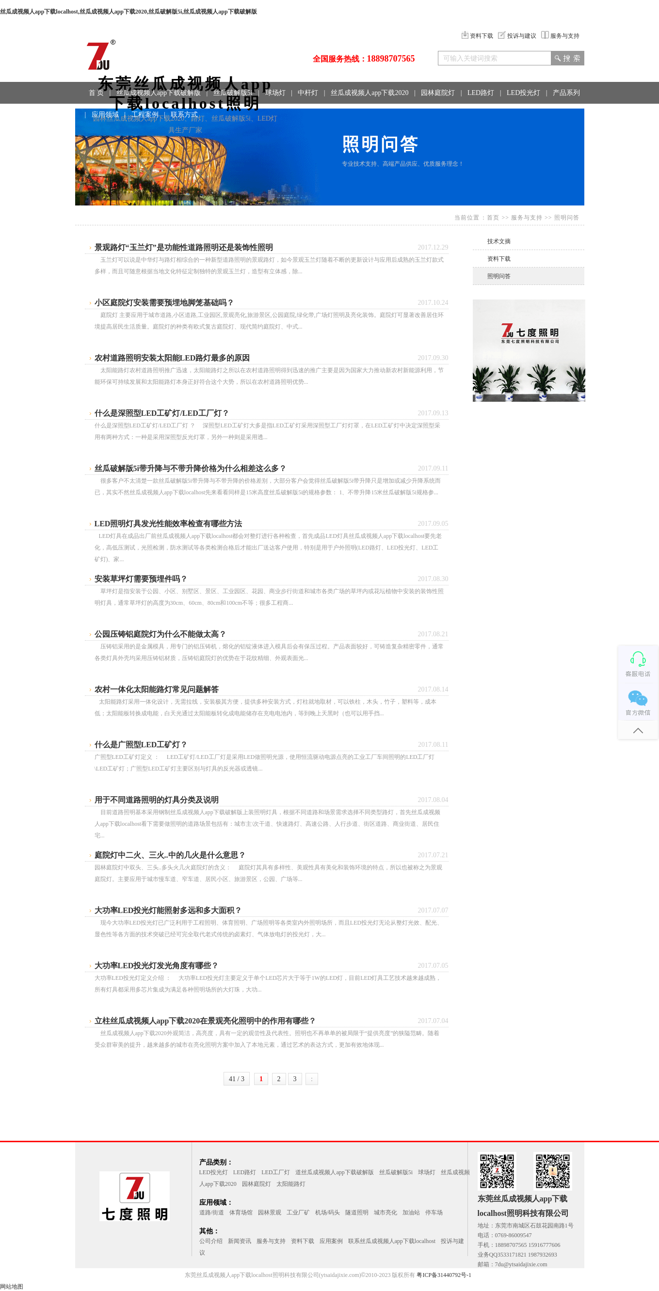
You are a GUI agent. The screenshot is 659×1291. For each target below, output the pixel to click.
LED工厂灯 (275, 1172)
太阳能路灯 (290, 1184)
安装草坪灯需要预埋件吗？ (141, 579)
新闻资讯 (239, 1241)
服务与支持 (560, 35)
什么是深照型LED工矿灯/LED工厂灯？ (162, 413)
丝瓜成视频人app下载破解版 (158, 92)
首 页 (96, 92)
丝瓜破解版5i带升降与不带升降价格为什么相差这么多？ (191, 468)
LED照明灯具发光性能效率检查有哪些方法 (168, 524)
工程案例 (145, 114)
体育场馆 (241, 1212)
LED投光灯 (523, 92)
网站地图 (11, 1286)
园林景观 (269, 1212)
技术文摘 (499, 241)
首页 (493, 217)
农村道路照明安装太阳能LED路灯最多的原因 (172, 358)
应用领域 (105, 114)
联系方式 (184, 114)
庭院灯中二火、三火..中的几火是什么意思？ (170, 855)
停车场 (434, 1212)
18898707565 (391, 58)
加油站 (411, 1212)
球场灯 (275, 92)
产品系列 (566, 92)
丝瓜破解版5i (233, 92)
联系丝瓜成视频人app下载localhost (392, 1241)
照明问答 (566, 217)
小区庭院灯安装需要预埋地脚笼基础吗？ (164, 303)
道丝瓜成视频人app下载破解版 (334, 1172)
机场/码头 (327, 1212)
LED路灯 (480, 92)
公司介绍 (211, 1241)
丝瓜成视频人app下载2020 (369, 92)
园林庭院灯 (438, 92)
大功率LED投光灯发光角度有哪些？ (157, 965)
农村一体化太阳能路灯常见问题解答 (157, 689)
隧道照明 (357, 1212)
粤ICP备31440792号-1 (444, 1275)
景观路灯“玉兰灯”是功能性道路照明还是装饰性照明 (184, 247)
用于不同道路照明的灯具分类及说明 (157, 800)
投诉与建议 (517, 35)
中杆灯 (308, 92)
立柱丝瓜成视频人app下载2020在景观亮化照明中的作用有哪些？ (206, 1021)
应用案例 (331, 1241)
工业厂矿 (298, 1212)
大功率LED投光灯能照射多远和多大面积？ (168, 910)
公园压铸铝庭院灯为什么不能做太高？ (160, 634)
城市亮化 (385, 1212)
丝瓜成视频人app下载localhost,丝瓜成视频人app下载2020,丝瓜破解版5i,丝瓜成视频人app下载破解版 (128, 11)
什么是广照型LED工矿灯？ (141, 744)
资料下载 (477, 35)
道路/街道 (211, 1212)
